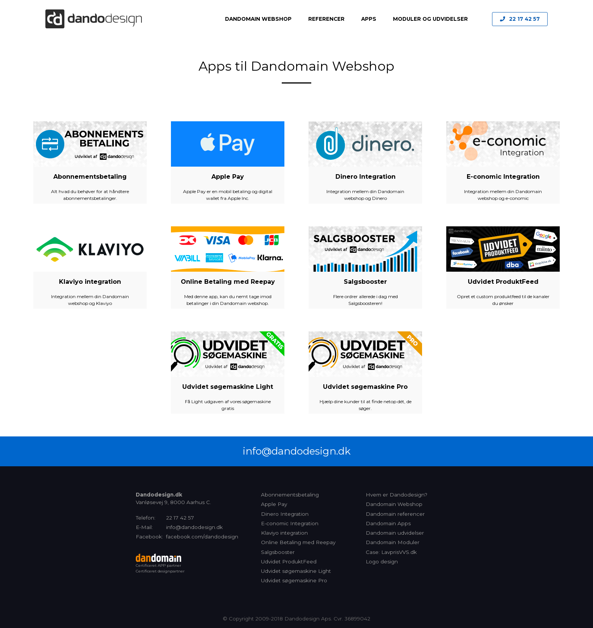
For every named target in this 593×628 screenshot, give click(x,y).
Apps (368, 19)
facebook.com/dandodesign (202, 537)
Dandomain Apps (388, 523)
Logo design (382, 561)
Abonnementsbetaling (90, 176)
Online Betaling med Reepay (228, 281)
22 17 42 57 (524, 19)
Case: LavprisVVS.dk (391, 552)
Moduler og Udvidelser (430, 19)
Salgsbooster (365, 281)
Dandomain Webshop (258, 19)
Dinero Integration (365, 176)
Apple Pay (227, 176)
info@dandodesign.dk (297, 451)
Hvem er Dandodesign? (396, 495)
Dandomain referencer (395, 514)
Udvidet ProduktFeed (503, 281)
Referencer (326, 19)
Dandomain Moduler (392, 542)
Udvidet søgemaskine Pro (365, 386)
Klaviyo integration (90, 281)
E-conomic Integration (503, 176)
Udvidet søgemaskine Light (227, 386)
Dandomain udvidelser (395, 533)
